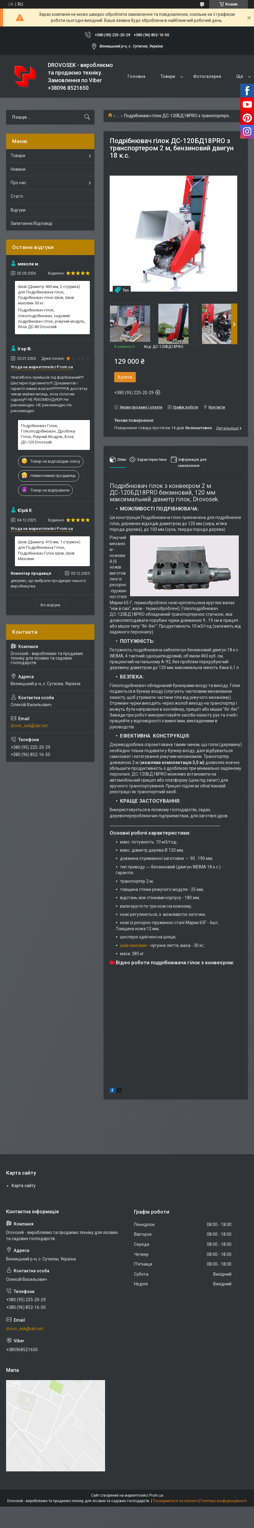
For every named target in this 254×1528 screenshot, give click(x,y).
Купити (125, 377)
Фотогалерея (207, 76)
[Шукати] (87, 117)
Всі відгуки (50, 605)
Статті (17, 196)
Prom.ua (156, 1495)
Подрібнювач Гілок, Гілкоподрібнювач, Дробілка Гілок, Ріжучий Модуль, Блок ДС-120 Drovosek (48, 434)
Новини (18, 169)
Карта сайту (24, 1185)
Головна (136, 76)
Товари (168, 76)
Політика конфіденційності (223, 1501)
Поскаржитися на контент (175, 1501)
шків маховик (133, 945)
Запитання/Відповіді (31, 223)
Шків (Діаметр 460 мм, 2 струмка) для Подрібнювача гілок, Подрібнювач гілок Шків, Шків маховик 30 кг (49, 295)
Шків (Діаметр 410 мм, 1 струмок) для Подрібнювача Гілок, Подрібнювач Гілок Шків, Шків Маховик (49, 550)
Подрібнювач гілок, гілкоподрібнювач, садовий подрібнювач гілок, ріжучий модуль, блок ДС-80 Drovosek (51, 318)
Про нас (18, 182)
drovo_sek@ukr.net (29, 725)
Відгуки (18, 210)
